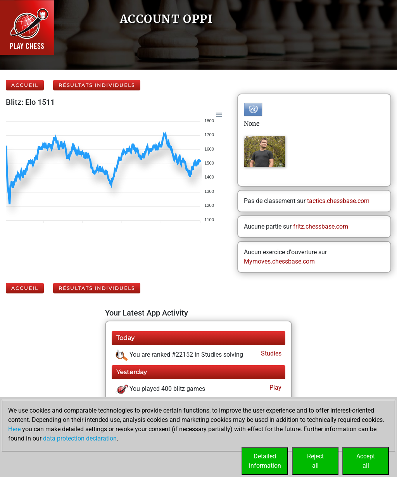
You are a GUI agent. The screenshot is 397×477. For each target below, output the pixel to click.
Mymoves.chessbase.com (279, 261)
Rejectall (315, 461)
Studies (270, 353)
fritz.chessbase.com (320, 226)
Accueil (24, 85)
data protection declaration (80, 438)
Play (274, 387)
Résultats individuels (97, 85)
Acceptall (365, 461)
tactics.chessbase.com (338, 201)
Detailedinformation (265, 461)
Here (14, 429)
